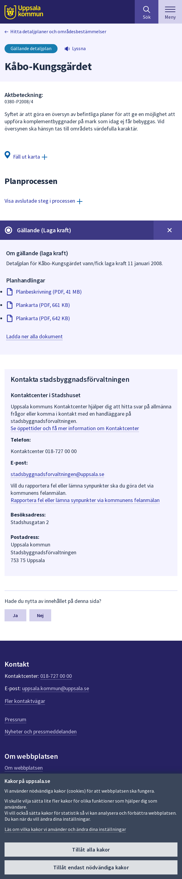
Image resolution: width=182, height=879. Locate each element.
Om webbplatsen (24, 767)
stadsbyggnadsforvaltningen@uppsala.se (57, 474)
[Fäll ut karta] (26, 156)
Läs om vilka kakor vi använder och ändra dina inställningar (65, 829)
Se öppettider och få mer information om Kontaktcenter (75, 428)
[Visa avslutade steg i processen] (43, 200)
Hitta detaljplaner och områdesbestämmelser (58, 31)
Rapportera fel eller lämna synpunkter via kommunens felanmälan (85, 500)
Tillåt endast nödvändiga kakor (90, 867)
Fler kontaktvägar (25, 700)
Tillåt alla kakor (91, 849)
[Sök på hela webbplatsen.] (146, 12)
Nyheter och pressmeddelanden (41, 731)
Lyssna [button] (79, 48)
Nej (40, 615)
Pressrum (15, 719)
